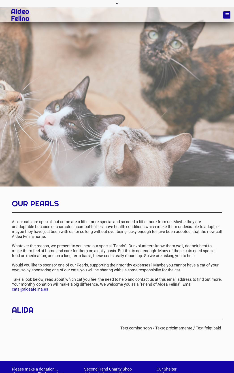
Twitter (209, 190)
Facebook (200, 190)
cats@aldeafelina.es (30, 289)
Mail (218, 190)
